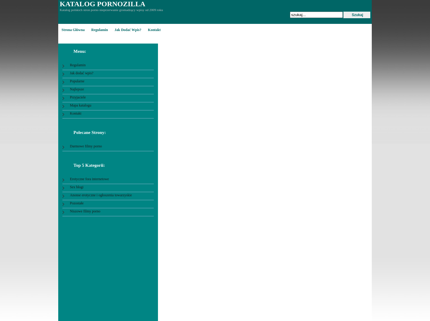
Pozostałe (77, 203)
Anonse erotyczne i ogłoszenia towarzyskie (101, 195)
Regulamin (99, 30)
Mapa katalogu (80, 105)
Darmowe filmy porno (86, 146)
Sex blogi (77, 187)
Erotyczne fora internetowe (89, 179)
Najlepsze (77, 89)
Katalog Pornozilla (102, 4)
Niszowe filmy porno (85, 211)
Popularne (77, 81)
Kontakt (154, 30)
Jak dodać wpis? (127, 30)
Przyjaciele (78, 97)
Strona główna (73, 30)
